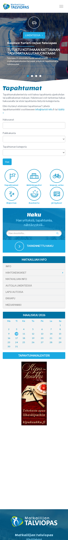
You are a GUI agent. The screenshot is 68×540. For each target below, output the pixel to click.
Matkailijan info (16, 279)
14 (51, 333)
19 (33, 338)
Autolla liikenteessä (19, 285)
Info (8, 266)
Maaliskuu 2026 (34, 315)
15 (60, 333)
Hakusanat (8, 119)
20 (42, 338)
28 (51, 342)
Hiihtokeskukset (16, 272)
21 (51, 338)
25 (23, 342)
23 (9, 342)
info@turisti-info (44, 109)
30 (9, 346)
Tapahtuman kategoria (15, 146)
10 (16, 333)
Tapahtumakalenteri (34, 355)
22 (60, 338)
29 (60, 342)
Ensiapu (10, 298)
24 (16, 342)
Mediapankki (13, 305)
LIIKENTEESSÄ (34, 35)
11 (23, 333)
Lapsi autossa (14, 292)
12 (33, 333)
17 (16, 338)
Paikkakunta (9, 133)
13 (42, 333)
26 (33, 342)
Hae (7, 161)
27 (42, 342)
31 (16, 346)
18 (23, 338)
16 (9, 338)
